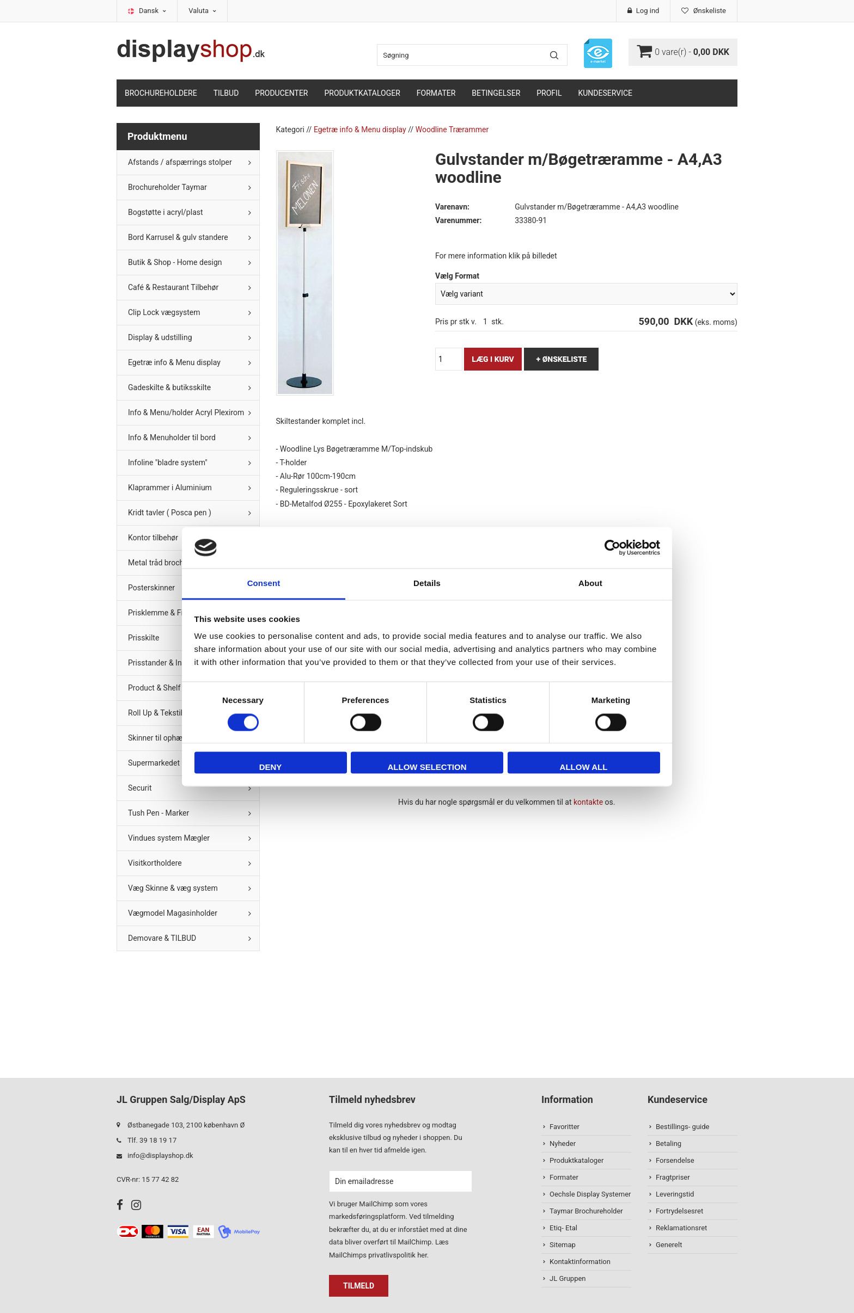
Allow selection (427, 767)
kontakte (588, 802)
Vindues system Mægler (169, 838)
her (422, 1255)
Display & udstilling (160, 337)
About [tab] (590, 583)
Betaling (668, 1143)
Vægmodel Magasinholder (172, 913)
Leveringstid (675, 1194)
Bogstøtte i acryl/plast (165, 212)
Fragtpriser (673, 1177)
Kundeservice (605, 93)
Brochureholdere (161, 93)
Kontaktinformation (580, 1261)
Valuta (202, 11)
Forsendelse (675, 1160)
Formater (436, 93)
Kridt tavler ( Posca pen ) (169, 512)
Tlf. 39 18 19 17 (151, 1140)
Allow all (584, 767)
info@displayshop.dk (160, 1155)
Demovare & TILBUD (162, 938)
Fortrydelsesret (679, 1211)
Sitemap (563, 1245)
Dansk (152, 11)
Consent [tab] (263, 583)
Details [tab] (427, 583)
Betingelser (496, 93)
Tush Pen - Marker (158, 813)
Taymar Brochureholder (586, 1211)
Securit (140, 788)
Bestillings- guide (682, 1127)
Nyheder (563, 1143)
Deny (270, 767)
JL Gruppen (568, 1278)
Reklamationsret (681, 1228)
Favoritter (565, 1127)
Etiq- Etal (563, 1228)
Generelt (669, 1245)
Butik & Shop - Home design (175, 262)
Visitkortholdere (155, 863)
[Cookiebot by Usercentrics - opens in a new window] (612, 547)
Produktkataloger (362, 93)
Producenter (281, 93)
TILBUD (226, 93)
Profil (549, 93)
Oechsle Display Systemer (590, 1194)
